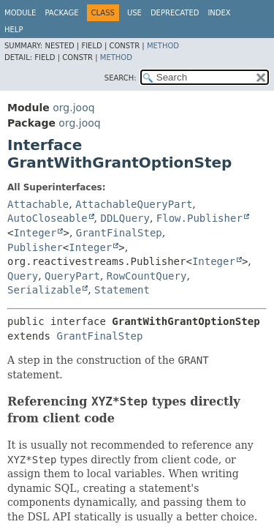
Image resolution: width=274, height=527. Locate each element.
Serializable (44, 290)
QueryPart (72, 276)
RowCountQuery (147, 276)
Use (134, 13)
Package (61, 13)
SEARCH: (120, 78)
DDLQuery (124, 218)
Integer (34, 233)
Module (20, 13)
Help (13, 30)
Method (163, 46)
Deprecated (175, 13)
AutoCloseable (47, 218)
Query (22, 276)
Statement (122, 290)
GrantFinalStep (119, 233)
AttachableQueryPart (133, 204)
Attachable (38, 204)
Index (219, 13)
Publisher (35, 247)
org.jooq (73, 107)
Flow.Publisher (199, 218)
